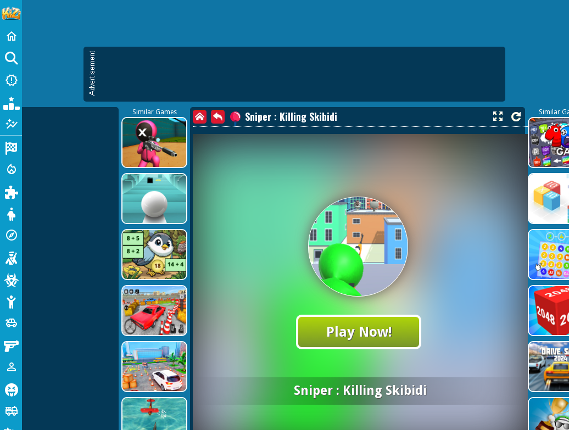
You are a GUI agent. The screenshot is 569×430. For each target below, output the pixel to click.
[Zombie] (11, 279)
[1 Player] (11, 367)
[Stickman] (11, 301)
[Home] (11, 36)
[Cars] (11, 323)
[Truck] (11, 411)
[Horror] (11, 389)
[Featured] (11, 124)
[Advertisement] (115, 164)
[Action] (11, 169)
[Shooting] (11, 257)
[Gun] (11, 345)
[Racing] (11, 147)
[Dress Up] (11, 213)
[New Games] (11, 80)
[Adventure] (11, 235)
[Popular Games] (11, 102)
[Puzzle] (11, 191)
